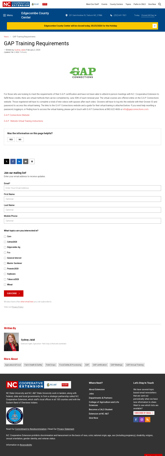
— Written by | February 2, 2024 (22, 50)
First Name (9, 194)
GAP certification (100, 365)
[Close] (155, 26)
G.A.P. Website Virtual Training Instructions (23, 121)
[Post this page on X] (6, 161)
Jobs (91, 393)
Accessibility (26, 445)
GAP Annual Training (134, 365)
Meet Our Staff (92, 4)
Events (104, 4)
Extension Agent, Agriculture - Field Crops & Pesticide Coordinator (43, 344)
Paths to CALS (140, 4)
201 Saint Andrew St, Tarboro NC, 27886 (83, 15)
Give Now (152, 4)
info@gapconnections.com (135, 109)
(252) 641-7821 (118, 15)
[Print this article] (32, 161)
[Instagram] (141, 419)
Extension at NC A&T (99, 413)
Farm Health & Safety (33, 365)
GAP (87, 365)
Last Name (9, 205)
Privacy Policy (17, 307)
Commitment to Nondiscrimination (30, 429)
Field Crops (50, 365)
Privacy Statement (65, 429)
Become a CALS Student (100, 409)
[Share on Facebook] (13, 161)
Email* (7, 183)
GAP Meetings (116, 365)
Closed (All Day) (148, 15)
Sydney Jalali (19, 50)
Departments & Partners (100, 398)
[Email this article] (25, 161)
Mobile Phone (10, 216)
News (6, 37)
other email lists (26, 302)
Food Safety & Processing (70, 365)
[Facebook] (136, 419)
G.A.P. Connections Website (17, 115)
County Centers (116, 4)
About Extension (97, 389)
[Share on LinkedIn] (19, 161)
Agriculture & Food (13, 365)
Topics (128, 4)
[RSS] (147, 419)
